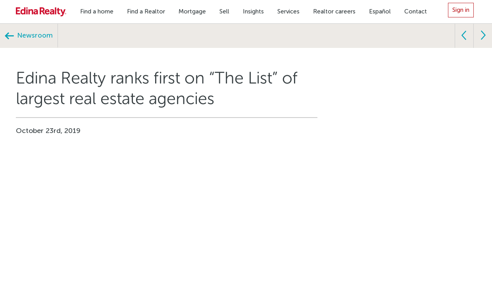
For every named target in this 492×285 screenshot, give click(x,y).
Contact (415, 11)
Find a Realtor (146, 11)
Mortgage (192, 11)
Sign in (460, 10)
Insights (253, 11)
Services (288, 11)
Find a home (96, 11)
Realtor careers (334, 11)
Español (380, 11)
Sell (224, 11)
